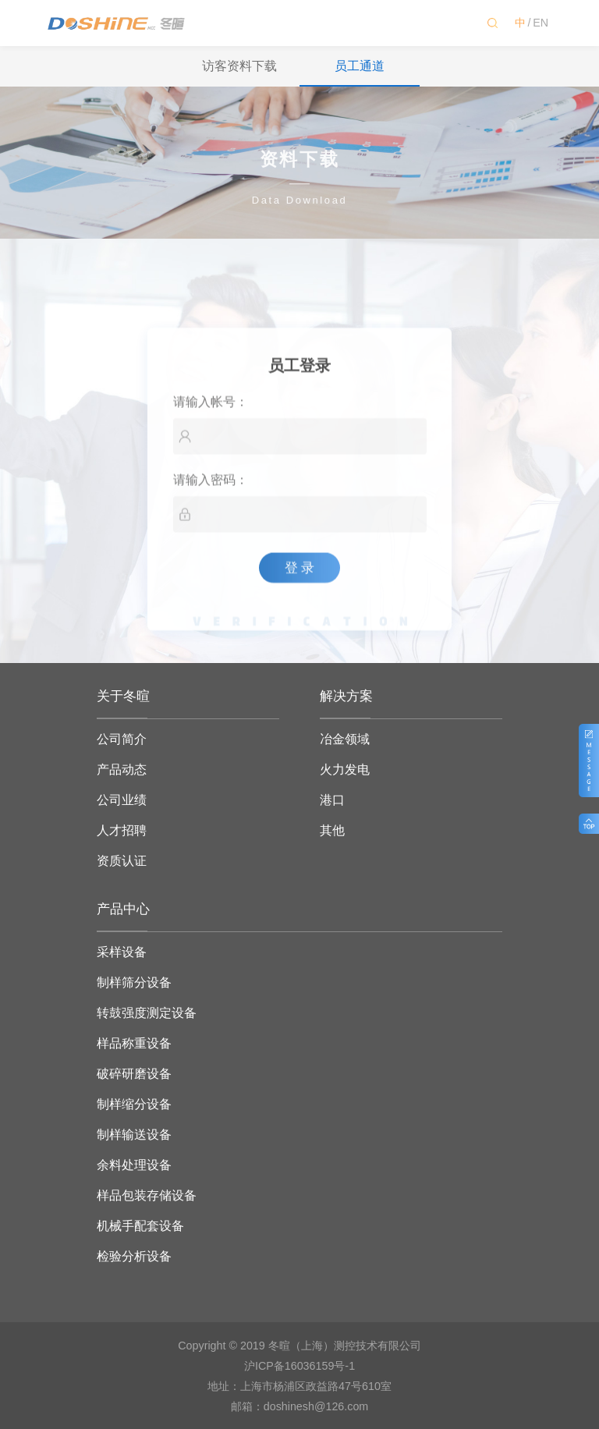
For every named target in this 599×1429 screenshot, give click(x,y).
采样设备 (122, 952)
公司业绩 (122, 800)
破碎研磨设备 (134, 1073)
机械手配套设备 (140, 1225)
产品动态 (122, 769)
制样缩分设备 (134, 1104)
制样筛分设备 (134, 982)
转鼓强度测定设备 (147, 1012)
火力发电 (345, 769)
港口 (332, 800)
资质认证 (122, 860)
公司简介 (122, 739)
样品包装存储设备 (147, 1195)
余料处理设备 (134, 1165)
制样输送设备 (134, 1134)
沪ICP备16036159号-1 (299, 1366)
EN (540, 22)
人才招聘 (122, 830)
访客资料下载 (239, 66)
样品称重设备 (134, 1043)
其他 (332, 830)
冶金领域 (345, 739)
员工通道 (360, 66)
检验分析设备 (134, 1256)
